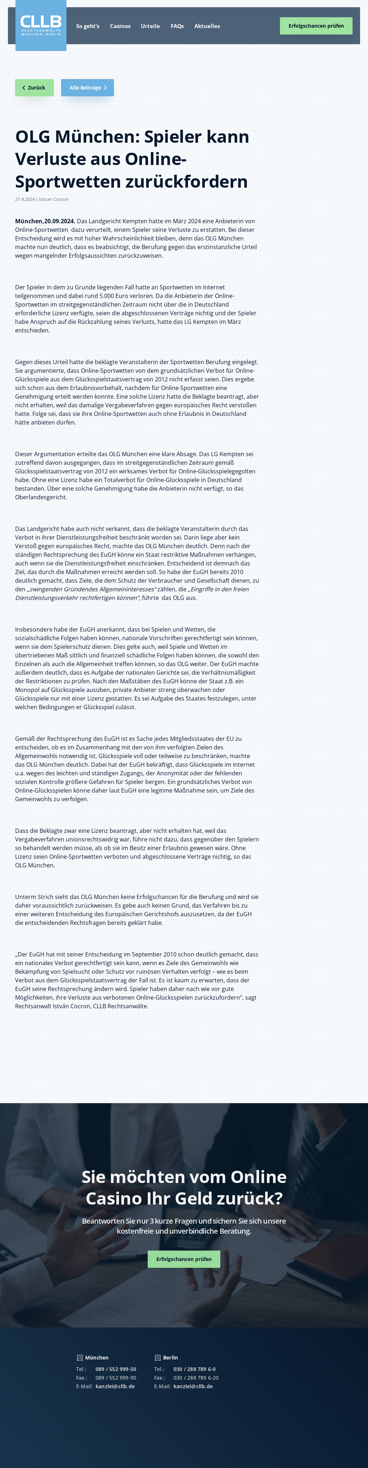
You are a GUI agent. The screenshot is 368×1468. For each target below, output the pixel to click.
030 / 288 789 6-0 (195, 1371)
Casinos (120, 25)
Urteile (150, 25)
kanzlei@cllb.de (115, 1388)
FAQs (177, 25)
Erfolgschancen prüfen (316, 25)
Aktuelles (207, 25)
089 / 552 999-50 (116, 1371)
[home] (40, 25)
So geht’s (87, 25)
